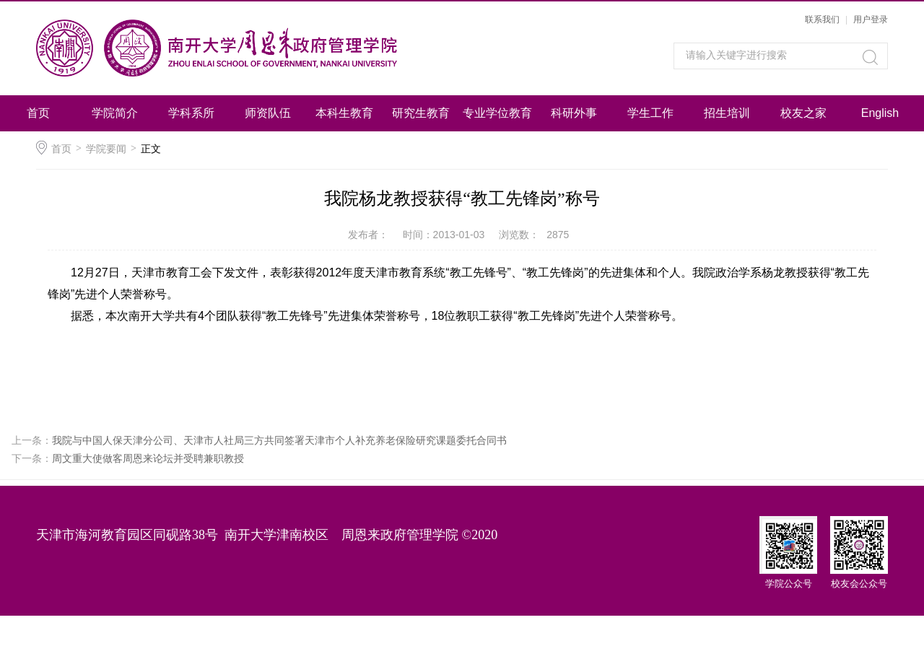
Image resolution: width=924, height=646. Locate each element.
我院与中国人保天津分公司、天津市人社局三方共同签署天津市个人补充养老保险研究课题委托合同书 (279, 440)
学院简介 (115, 113)
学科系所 (191, 113)
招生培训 (727, 113)
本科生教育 (344, 113)
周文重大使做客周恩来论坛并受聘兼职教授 (148, 458)
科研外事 (574, 113)
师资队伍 (268, 113)
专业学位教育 (497, 113)
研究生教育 (421, 113)
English (880, 113)
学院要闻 (106, 148)
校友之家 (803, 113)
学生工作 (650, 113)
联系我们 (822, 19)
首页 (38, 113)
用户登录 (870, 19)
